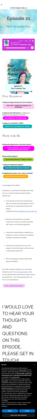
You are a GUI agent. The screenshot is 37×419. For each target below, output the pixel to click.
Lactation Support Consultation (18, 159)
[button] (34, 364)
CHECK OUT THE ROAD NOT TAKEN (17, 126)
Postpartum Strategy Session (17, 168)
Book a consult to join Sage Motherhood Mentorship (18, 148)
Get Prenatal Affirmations (15, 118)
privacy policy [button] (22, 370)
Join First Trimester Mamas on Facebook (18, 106)
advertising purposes (7, 388)
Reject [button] (10, 411)
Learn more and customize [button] (18, 415)
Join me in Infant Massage (15, 176)
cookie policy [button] (15, 377)
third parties (4, 381)
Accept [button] (27, 411)
